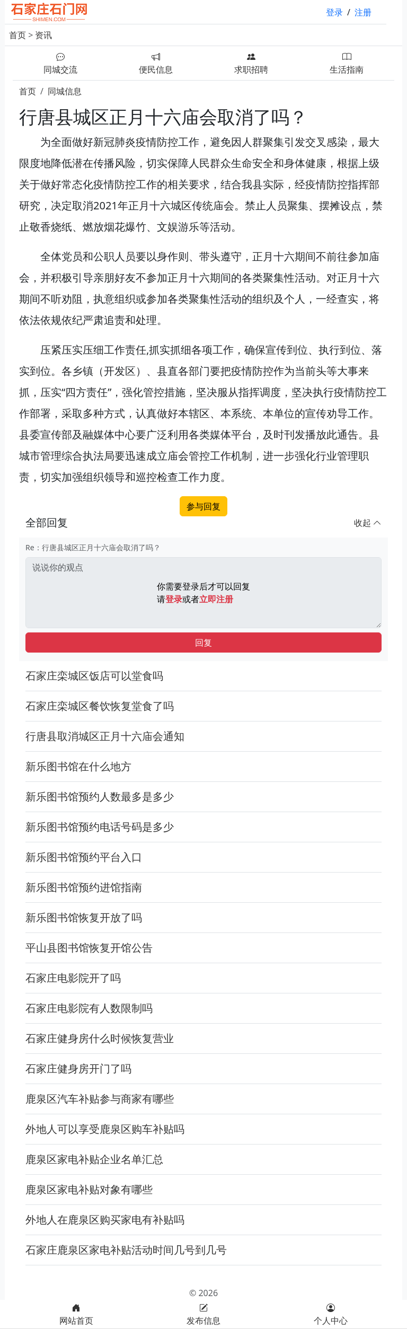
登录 (334, 12)
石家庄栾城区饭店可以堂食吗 (94, 675)
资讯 (43, 35)
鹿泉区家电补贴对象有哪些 (89, 1189)
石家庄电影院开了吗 (73, 978)
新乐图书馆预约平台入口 (83, 857)
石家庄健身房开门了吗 (78, 1068)
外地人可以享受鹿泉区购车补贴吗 (104, 1129)
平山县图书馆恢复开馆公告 (89, 947)
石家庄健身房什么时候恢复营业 (99, 1038)
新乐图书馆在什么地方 (78, 766)
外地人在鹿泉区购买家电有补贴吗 (104, 1219)
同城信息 (65, 91)
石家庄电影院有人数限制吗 (89, 1008)
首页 (17, 35)
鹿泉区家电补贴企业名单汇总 (94, 1159)
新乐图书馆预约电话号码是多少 (99, 827)
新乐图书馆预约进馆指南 (83, 887)
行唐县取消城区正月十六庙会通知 (104, 736)
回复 (203, 642)
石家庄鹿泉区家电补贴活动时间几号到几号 (126, 1250)
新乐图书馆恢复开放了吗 (83, 917)
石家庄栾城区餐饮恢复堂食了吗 (99, 706)
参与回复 (203, 506)
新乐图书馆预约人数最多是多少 (99, 796)
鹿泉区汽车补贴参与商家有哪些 (99, 1099)
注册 (363, 12)
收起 (368, 523)
